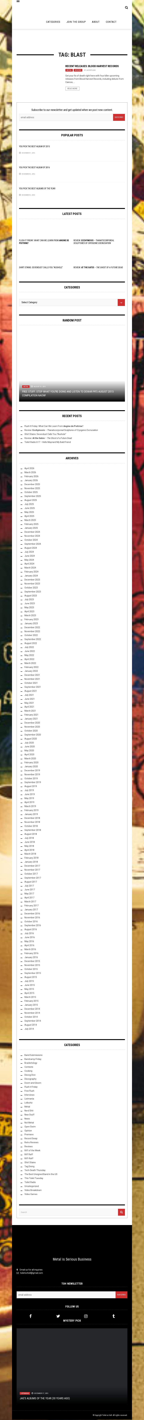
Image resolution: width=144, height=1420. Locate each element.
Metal (69, 71)
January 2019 (31, 814)
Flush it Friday (31, 1087)
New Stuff (29, 1115)
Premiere (29, 1135)
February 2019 (31, 810)
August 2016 (30, 929)
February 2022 (31, 667)
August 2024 (30, 548)
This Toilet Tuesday (33, 1178)
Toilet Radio (30, 1182)
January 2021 (31, 719)
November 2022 (32, 631)
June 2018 (29, 842)
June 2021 (29, 699)
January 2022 (31, 671)
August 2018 (30, 834)
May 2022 (29, 655)
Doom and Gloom (32, 1083)
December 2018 (32, 818)
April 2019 (29, 802)
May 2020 (29, 751)
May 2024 (29, 560)
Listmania (29, 1099)
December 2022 (32, 627)
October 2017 (31, 874)
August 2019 (30, 786)
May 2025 (29, 512)
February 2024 (31, 572)
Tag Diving (29, 1166)
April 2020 (29, 755)
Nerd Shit (28, 1111)
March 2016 (30, 949)
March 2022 (30, 663)
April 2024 (29, 564)
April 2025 (29, 516)
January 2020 (31, 767)
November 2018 (32, 822)
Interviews (29, 1095)
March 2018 (30, 854)
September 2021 (32, 687)
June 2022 (29, 651)
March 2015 (30, 997)
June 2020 (29, 747)
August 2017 (30, 882)
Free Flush (29, 1091)
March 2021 (30, 711)
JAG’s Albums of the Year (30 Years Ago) (45, 1398)
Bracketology (30, 1063)
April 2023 (29, 612)
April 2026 (29, 468)
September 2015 (32, 973)
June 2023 (29, 604)
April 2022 (29, 659)
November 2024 (32, 536)
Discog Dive (30, 1075)
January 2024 (31, 576)
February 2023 (31, 620)
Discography (30, 1079)
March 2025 (30, 520)
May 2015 (29, 989)
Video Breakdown (33, 1190)
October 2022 (31, 635)
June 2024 (29, 556)
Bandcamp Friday (32, 1059)
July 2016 (29, 933)
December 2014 (32, 1009)
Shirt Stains (30, 1162)
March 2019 (30, 806)
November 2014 (32, 1013)
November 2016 (32, 918)
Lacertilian (91, 71)
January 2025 (31, 528)
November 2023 (32, 584)
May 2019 (29, 798)
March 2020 (30, 759)
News (27, 1119)
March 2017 (30, 902)
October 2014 (31, 1017)
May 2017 (29, 894)
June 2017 (29, 890)
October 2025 (31, 492)
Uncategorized (31, 1186)
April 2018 (29, 850)
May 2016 (29, 941)
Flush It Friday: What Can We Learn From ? (53, 426)
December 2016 (32, 914)
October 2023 (31, 588)
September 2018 (32, 830)
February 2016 (31, 953)
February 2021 (31, 715)
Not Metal (29, 1123)
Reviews (78, 71)
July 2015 (29, 981)
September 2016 (32, 926)
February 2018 (31, 858)
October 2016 (31, 922)
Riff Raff (28, 1155)
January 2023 (31, 623)
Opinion (28, 1131)
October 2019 (31, 779)
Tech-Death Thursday (35, 1170)
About (96, 22)
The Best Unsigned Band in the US (40, 1174)
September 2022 (32, 639)
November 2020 (32, 727)
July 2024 (29, 552)
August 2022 (30, 643)
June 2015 (29, 985)
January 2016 (31, 957)
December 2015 (32, 961)
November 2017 (32, 870)
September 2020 (32, 735)
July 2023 (29, 600)
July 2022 (29, 647)
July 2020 (29, 743)
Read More (72, 89)
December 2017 (32, 866)
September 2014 (32, 1021)
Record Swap (30, 1139)
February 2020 (31, 763)
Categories (53, 22)
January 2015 (31, 1005)
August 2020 (30, 739)
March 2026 (30, 472)
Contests (28, 1067)
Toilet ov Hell (107, 1415)
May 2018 (29, 846)
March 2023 (30, 616)
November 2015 (32, 965)
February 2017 (31, 906)
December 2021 (32, 675)
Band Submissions (33, 1055)
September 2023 (32, 592)
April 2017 (29, 898)
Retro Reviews (31, 1143)
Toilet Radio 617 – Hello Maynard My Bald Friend (47, 442)
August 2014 (30, 1025)
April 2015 (29, 993)
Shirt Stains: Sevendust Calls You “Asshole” (41, 267)
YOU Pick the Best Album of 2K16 (34, 168)
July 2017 (29, 886)
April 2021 (29, 707)
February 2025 (31, 524)
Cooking (28, 1071)
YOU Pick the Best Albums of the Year (37, 189)
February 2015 (31, 1001)
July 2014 (29, 1029)
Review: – (98, 267)
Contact (111, 22)
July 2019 (29, 790)
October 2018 (31, 826)
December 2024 (32, 532)
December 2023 (32, 580)
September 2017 (32, 878)
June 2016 (29, 937)
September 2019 (32, 782)
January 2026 (31, 480)
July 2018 (29, 838)
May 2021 (29, 703)
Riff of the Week (32, 1151)
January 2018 (31, 862)
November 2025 (32, 488)
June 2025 (29, 508)
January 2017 (31, 910)
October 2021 (31, 683)
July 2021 (29, 695)
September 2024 (32, 544)
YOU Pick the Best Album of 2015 (34, 147)
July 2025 (29, 504)
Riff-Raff (28, 1158)
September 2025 (32, 496)
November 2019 (32, 775)
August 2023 (30, 596)
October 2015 (31, 969)
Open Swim (30, 1127)
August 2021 (30, 691)
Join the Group (76, 22)
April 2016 (29, 945)
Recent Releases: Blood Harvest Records (92, 66)
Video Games (30, 1194)
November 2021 (32, 679)
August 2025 (30, 500)
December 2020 (32, 723)
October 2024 (31, 540)
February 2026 (31, 476)
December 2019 (32, 771)
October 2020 (31, 731)
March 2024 (30, 568)
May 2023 (29, 608)
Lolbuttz (28, 1103)
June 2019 (29, 794)
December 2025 (32, 484)
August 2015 (30, 977)
